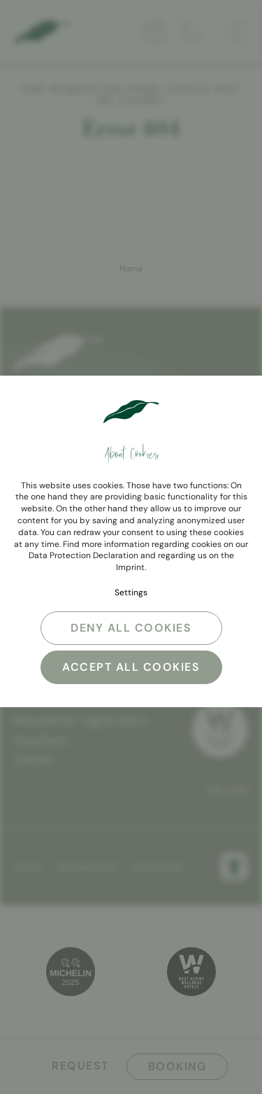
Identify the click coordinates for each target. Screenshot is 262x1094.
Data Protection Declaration (83, 555)
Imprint (130, 567)
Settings (131, 592)
